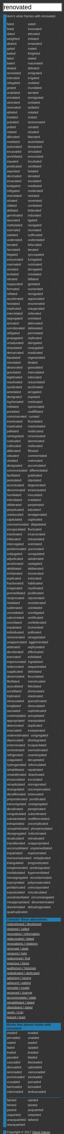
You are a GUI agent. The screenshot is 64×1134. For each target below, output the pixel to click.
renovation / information (23, 934)
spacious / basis (18, 963)
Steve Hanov (41, 1132)
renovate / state (18, 948)
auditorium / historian (21, 968)
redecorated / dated (20, 938)
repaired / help (17, 953)
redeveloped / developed (24, 924)
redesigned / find (18, 958)
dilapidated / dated (19, 1007)
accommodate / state (21, 997)
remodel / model (18, 988)
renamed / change (19, 992)
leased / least (16, 1017)
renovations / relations (22, 943)
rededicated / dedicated (23, 973)
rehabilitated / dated (21, 1002)
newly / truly (15, 1012)
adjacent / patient (19, 983)
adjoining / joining (19, 978)
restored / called (18, 929)
